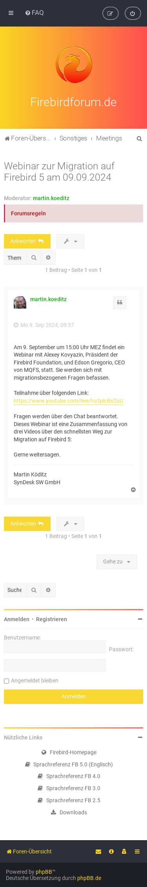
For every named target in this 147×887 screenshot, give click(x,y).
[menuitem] (34, 12)
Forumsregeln (28, 212)
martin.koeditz (51, 197)
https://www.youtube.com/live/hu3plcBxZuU (68, 399)
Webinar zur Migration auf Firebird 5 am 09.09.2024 (59, 170)
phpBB (44, 872)
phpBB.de (89, 878)
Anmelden (16, 618)
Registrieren (51, 618)
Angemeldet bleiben (34, 679)
